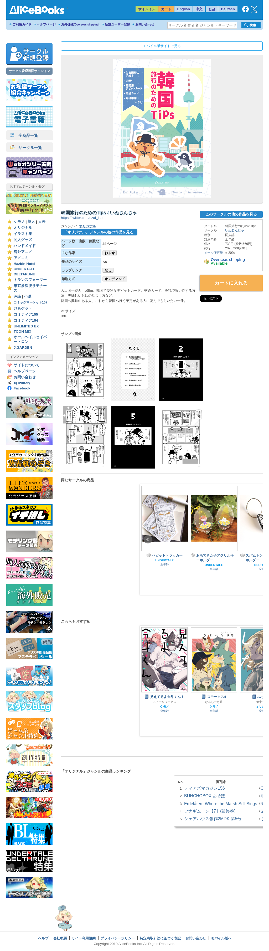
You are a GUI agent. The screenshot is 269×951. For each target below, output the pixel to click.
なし (108, 270)
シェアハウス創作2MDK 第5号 (212, 818)
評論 (17, 297)
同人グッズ (23, 240)
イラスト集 (23, 234)
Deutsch (228, 9)
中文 (199, 9)
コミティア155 (26, 314)
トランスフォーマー (30, 280)
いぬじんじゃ (234, 230)
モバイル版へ (221, 938)
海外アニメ (23, 252)
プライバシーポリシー (118, 938)
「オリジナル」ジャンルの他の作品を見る (98, 232)
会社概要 (60, 938)
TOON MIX (22, 331)
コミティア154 (26, 320)
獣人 (31, 222)
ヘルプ (43, 938)
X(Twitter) (22, 383)
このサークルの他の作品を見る (231, 214)
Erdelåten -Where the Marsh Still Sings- (221, 803)
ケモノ (19, 222)
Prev (148, 539)
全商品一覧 (24, 135)
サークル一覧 (26, 147)
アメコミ (21, 258)
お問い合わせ (144, 24)
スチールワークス (164, 701)
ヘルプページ (46, 24)
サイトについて (26, 365)
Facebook (22, 388)
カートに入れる (231, 283)
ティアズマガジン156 (204, 788)
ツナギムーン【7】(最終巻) (210, 811)
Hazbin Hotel (24, 264)
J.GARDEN (23, 347)
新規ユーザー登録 (117, 24)
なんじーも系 (214, 701)
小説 (27, 297)
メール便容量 (213, 253)
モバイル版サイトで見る (162, 46)
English (183, 9)
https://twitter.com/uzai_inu (81, 218)
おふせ (110, 253)
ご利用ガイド (22, 24)
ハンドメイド (25, 246)
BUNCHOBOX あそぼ (204, 795)
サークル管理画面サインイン (29, 71)
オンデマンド (115, 279)
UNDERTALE (24, 269)
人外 (41, 222)
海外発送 (80, 24)
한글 (211, 9)
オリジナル (23, 228)
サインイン (146, 9)
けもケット (23, 308)
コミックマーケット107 (30, 302)
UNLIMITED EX (26, 326)
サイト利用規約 (84, 938)
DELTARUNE (24, 274)
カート (166, 9)
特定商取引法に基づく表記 (160, 938)
